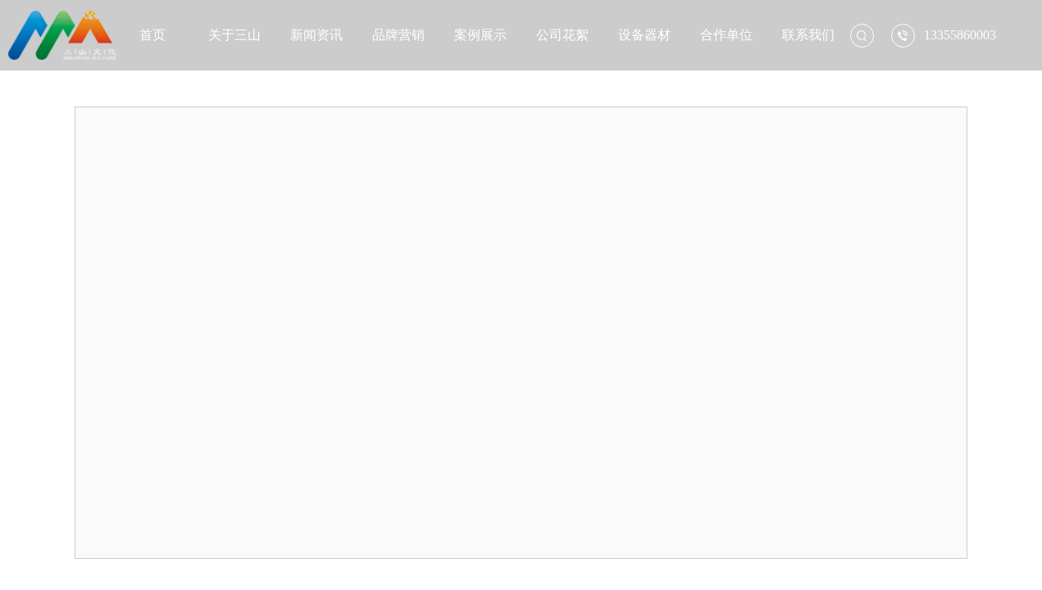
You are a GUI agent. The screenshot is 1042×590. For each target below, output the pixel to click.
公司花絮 (562, 35)
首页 (152, 35)
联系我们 (808, 35)
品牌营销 (398, 35)
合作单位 (726, 35)
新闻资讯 (316, 35)
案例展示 (480, 35)
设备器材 (644, 35)
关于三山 (234, 35)
